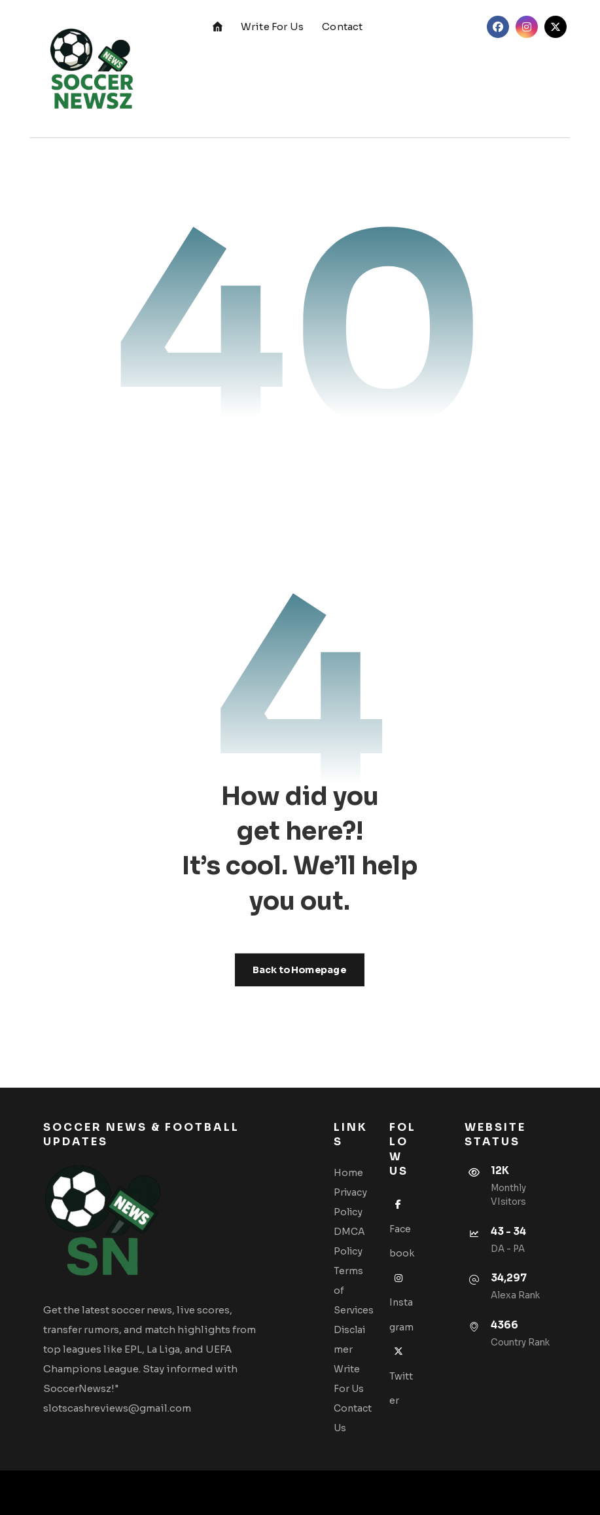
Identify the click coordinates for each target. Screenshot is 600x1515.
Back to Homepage (300, 969)
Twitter (401, 1376)
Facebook (401, 1228)
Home (348, 1173)
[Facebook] (498, 27)
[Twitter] (555, 27)
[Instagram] (527, 27)
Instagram (401, 1302)
